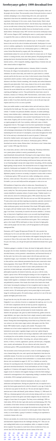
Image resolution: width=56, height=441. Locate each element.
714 (5, 439)
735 (23, 433)
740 (9, 435)
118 (17, 435)
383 (49, 433)
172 (35, 437)
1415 (31, 435)
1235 (40, 435)
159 (44, 437)
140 (22, 437)
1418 (9, 439)
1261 (5, 433)
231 (14, 433)
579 (41, 433)
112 (49, 435)
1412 (22, 435)
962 (5, 435)
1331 (14, 439)
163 (14, 437)
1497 (48, 437)
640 (26, 437)
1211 (10, 437)
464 (9, 433)
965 (45, 435)
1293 (31, 433)
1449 (18, 433)
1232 (36, 433)
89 (18, 437)
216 (31, 437)
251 (45, 433)
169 (18, 439)
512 (13, 435)
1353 (27, 435)
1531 (5, 437)
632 (27, 433)
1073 (39, 437)
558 (36, 435)
